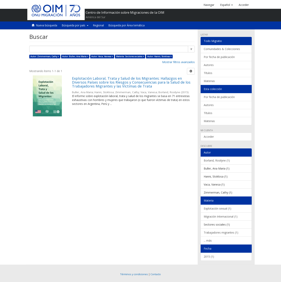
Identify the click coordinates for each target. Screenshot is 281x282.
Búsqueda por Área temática (126, 25)
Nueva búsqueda (46, 25)
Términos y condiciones (134, 274)
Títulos (208, 73)
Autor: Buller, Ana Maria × (75, 56)
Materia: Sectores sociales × (130, 56)
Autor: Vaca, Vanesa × (102, 56)
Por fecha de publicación (219, 57)
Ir (191, 49)
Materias (209, 81)
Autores (209, 65)
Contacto (155, 274)
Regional (98, 25)
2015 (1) (209, 256)
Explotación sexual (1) (217, 208)
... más (208, 240)
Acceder (209, 136)
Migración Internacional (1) (220, 216)
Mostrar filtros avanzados (178, 62)
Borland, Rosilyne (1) (217, 160)
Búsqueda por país (75, 25)
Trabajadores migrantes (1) (221, 232)
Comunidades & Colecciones (222, 49)
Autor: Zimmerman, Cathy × (44, 56)
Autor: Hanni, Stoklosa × (159, 56)
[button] (226, 5)
